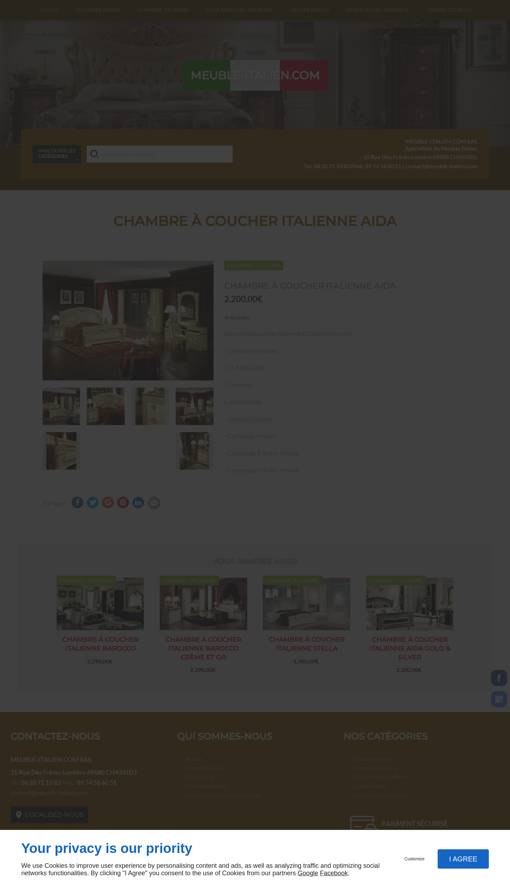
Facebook (334, 873)
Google (308, 873)
